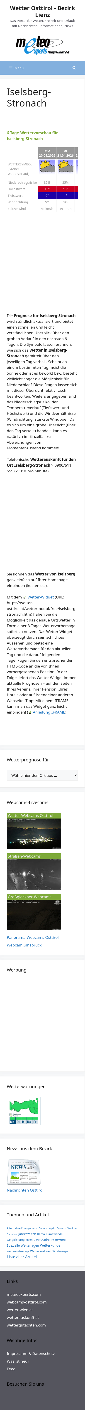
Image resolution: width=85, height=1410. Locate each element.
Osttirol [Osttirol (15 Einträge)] (45, 1240)
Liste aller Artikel (22, 1256)
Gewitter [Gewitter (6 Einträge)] (72, 1228)
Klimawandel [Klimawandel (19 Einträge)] (54, 1234)
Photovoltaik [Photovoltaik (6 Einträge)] (58, 1239)
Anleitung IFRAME (49, 712)
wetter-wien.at (20, 1309)
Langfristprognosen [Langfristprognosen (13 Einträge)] (20, 1240)
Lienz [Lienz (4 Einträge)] (36, 1239)
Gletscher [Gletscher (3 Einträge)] (12, 1234)
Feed (11, 1368)
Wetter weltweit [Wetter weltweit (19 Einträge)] (40, 1251)
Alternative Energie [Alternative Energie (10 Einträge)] (19, 1228)
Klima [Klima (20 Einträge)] (41, 1234)
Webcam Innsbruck (24, 945)
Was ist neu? (18, 1361)
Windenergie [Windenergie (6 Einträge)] (60, 1251)
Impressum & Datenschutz (31, 1353)
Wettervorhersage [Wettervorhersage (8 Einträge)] (18, 1251)
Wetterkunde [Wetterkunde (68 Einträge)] (50, 1245)
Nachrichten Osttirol (25, 1190)
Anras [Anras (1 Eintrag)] (35, 1228)
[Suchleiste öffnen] (74, 68)
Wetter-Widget (40, 597)
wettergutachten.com (26, 1325)
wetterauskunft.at (23, 1317)
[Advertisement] (42, 264)
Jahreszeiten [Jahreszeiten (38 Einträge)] (27, 1234)
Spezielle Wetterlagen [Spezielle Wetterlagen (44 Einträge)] (23, 1245)
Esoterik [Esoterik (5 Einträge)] (61, 1228)
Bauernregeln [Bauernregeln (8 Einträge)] (47, 1228)
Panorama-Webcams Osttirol (33, 937)
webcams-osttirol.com (27, 1302)
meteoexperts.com (24, 1294)
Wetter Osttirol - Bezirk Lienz (42, 11)
